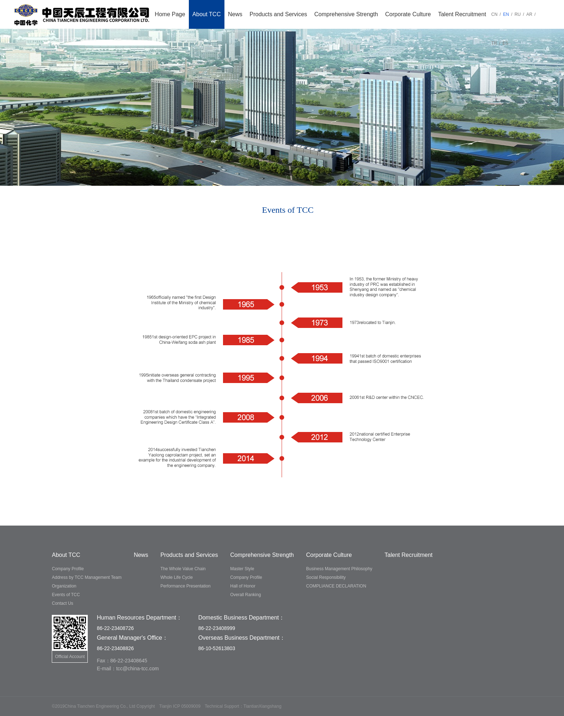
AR (529, 14)
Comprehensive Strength (346, 14)
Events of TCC (66, 594)
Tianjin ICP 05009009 (180, 706)
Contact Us (62, 603)
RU (517, 14)
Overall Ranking (245, 594)
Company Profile (68, 568)
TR (494, 43)
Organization (64, 586)
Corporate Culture (408, 14)
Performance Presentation (185, 586)
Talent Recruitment (462, 14)
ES (505, 43)
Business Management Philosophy (339, 568)
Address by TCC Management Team (87, 577)
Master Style (242, 568)
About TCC (206, 14)
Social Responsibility (326, 577)
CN (494, 14)
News (235, 14)
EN (506, 14)
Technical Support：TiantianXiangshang (243, 706)
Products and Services (278, 14)
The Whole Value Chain (183, 568)
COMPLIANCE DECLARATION (336, 586)
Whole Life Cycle (176, 577)
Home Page (170, 14)
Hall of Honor (242, 586)
